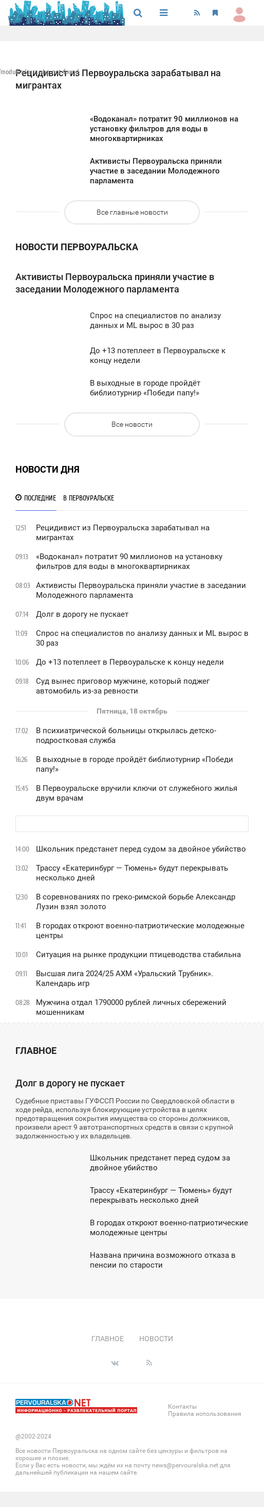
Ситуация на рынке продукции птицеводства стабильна (138, 954)
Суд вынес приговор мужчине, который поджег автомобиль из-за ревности (123, 686)
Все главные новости (132, 212)
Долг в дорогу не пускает (82, 614)
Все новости (132, 424)
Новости (156, 1339)
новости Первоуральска (76, 246)
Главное (35, 1050)
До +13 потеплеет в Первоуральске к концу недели (130, 662)
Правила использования (204, 1413)
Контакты (182, 1406)
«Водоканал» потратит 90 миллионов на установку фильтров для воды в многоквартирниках (129, 561)
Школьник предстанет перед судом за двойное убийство (141, 849)
